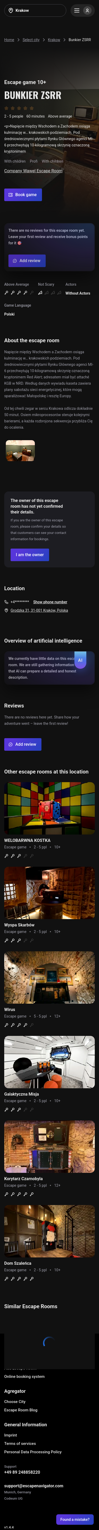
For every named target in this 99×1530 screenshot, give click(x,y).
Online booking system (24, 1376)
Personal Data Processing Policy (33, 1452)
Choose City (15, 1401)
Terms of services (20, 1443)
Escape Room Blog (20, 1410)
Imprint (10, 1435)
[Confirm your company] (30, 555)
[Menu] (82, 10)
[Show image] (20, 451)
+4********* (20, 602)
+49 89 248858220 (22, 1472)
